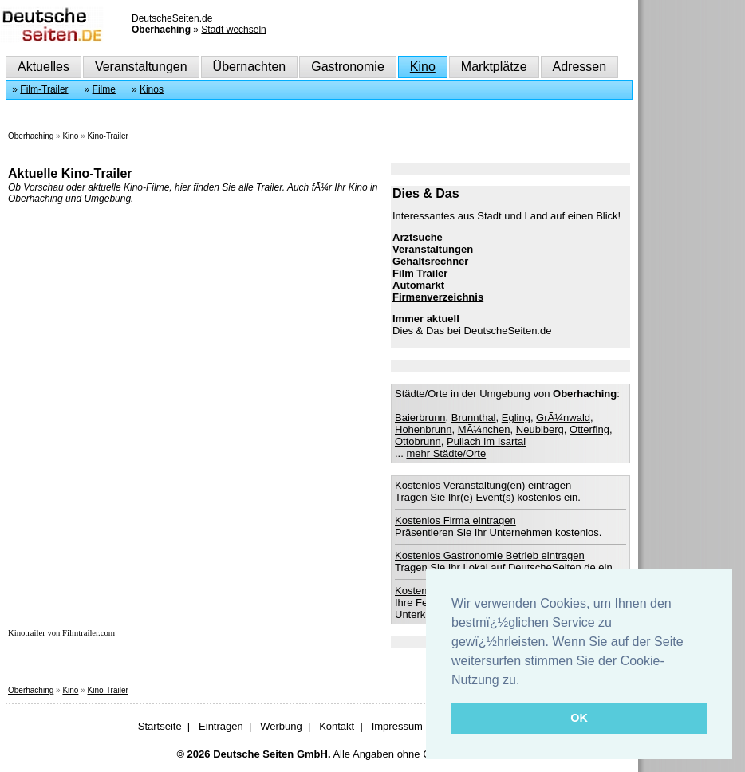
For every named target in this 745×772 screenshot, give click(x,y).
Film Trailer (419, 273)
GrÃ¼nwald (563, 417)
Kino (423, 66)
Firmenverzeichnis (437, 297)
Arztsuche (417, 237)
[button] (525, 681)
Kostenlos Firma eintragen (455, 520)
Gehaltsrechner (430, 261)
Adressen (580, 66)
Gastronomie (347, 66)
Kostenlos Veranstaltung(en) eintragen (483, 485)
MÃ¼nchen (484, 429)
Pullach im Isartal (486, 441)
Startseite (160, 726)
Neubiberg (540, 429)
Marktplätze (494, 66)
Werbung (281, 726)
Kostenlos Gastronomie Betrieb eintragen (490, 555)
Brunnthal (473, 417)
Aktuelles (43, 66)
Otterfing (589, 429)
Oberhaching (30, 136)
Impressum (397, 726)
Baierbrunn (420, 417)
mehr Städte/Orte (446, 453)
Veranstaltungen (141, 66)
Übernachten (249, 66)
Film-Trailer (44, 89)
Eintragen (221, 726)
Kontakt (336, 726)
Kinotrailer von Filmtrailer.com (61, 632)
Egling (516, 417)
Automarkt (418, 285)
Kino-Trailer (108, 136)
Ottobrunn (418, 441)
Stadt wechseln (233, 29)
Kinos (152, 89)
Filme (104, 89)
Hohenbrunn (423, 429)
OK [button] (579, 717)
